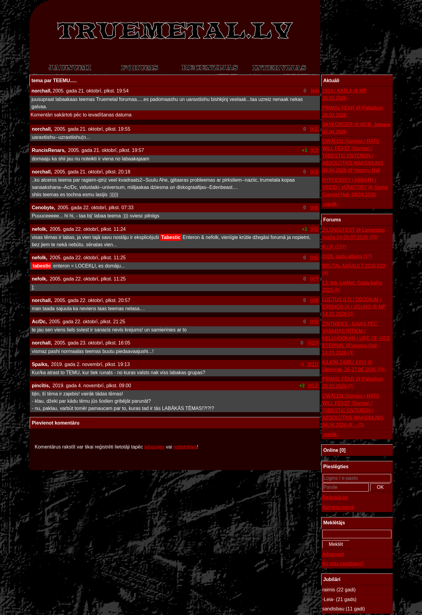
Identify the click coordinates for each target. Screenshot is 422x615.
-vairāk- (330, 204)
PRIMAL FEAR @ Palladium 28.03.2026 (352, 111)
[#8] (315, 300)
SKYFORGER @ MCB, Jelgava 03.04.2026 (356, 128)
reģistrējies (185, 446)
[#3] (315, 171)
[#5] (315, 229)
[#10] (313, 342)
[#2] (315, 150)
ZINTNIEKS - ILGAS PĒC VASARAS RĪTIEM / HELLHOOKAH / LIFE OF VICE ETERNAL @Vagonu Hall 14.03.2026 (356, 339)
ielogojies (154, 446)
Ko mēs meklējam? (343, 563)
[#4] (315, 207)
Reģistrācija (335, 497)
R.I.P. (334, 247)
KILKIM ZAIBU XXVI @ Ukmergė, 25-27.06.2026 (354, 366)
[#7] (315, 278)
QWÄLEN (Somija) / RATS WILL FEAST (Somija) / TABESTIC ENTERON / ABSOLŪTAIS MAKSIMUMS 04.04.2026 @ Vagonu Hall (353, 156)
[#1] (315, 129)
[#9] (315, 321)
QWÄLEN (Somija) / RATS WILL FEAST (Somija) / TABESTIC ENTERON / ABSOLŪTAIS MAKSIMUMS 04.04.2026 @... (353, 411)
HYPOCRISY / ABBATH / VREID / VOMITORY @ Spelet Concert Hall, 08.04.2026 (355, 187)
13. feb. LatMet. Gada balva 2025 (352, 287)
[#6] (315, 257)
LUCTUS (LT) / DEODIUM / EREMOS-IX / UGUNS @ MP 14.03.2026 (354, 307)
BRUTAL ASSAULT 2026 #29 (353, 270)
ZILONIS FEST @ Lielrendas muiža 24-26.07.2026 (353, 234)
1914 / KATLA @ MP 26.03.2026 (344, 94)
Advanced (333, 554)
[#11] (313, 364)
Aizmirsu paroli (338, 507)
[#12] (313, 385)
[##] (315, 90)
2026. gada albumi (347, 256)
